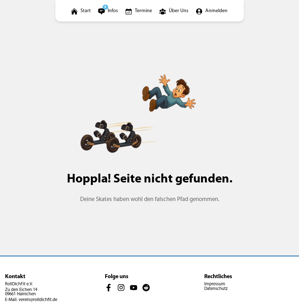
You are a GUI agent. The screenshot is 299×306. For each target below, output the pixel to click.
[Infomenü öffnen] (108, 10)
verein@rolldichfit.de (38, 300)
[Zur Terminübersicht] (139, 10)
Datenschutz (215, 289)
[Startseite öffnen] (81, 10)
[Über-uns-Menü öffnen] (174, 10)
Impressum (214, 284)
